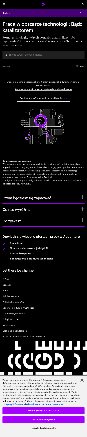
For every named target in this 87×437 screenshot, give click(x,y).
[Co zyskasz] (83, 220)
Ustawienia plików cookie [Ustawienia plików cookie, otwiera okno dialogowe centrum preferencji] (43, 428)
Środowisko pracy (20, 253)
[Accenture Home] (43, 4)
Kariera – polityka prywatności (18, 307)
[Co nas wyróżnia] (83, 209)
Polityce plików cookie (13, 404)
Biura (5, 290)
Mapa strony (8, 324)
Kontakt (6, 284)
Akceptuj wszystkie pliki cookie (43, 411)
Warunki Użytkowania (13, 313)
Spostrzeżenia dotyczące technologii (31, 258)
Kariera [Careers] (6, 12)
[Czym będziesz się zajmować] (83, 197)
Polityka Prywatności (13, 301)
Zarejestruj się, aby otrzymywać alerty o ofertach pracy (43, 88)
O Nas (5, 278)
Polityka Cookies (11, 319)
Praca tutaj (16, 243)
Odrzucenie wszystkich (43, 420)
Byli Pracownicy (10, 296)
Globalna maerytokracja (14, 330)
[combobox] (43, 55)
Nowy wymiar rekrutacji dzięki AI (29, 248)
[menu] (4, 4)
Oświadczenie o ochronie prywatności (45, 404)
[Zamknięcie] (82, 380)
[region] (43, 406)
